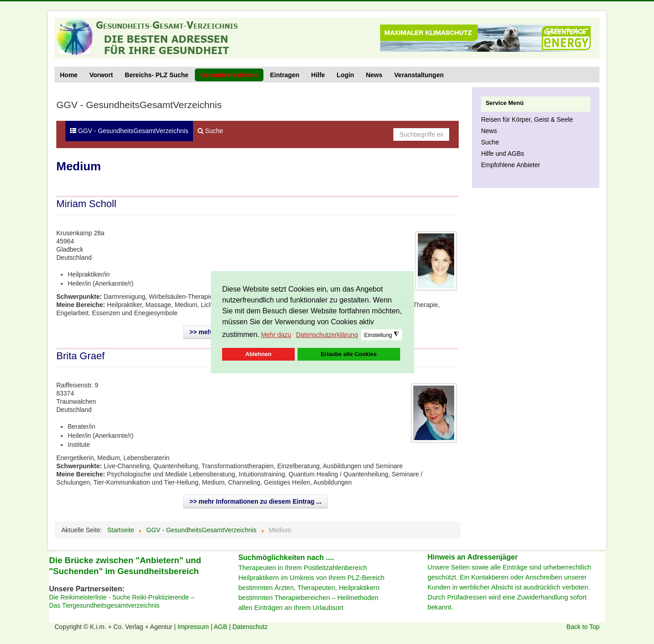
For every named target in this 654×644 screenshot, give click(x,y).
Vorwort (101, 75)
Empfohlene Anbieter (510, 164)
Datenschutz (250, 626)
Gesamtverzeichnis (229, 75)
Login (345, 75)
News (374, 75)
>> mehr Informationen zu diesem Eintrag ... (255, 501)
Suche (210, 130)
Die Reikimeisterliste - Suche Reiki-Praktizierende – (121, 597)
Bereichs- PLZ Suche (156, 75)
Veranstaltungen (419, 75)
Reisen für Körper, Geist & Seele (527, 119)
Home (69, 75)
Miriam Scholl (86, 203)
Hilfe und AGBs (502, 153)
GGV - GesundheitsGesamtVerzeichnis (129, 130)
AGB (221, 626)
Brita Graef (80, 356)
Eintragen (284, 75)
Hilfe (318, 75)
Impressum (194, 626)
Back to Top (583, 626)
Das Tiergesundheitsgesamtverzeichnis (104, 605)
